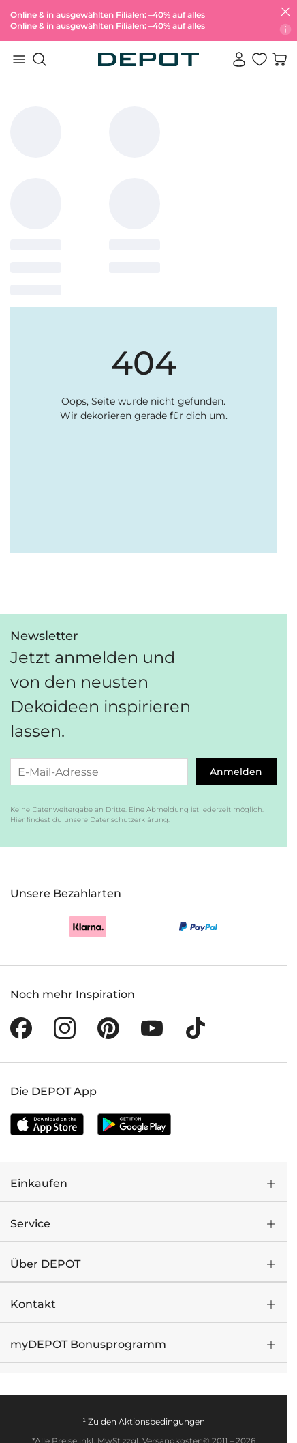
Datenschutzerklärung (129, 819)
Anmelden (236, 772)
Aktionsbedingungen (162, 1421)
